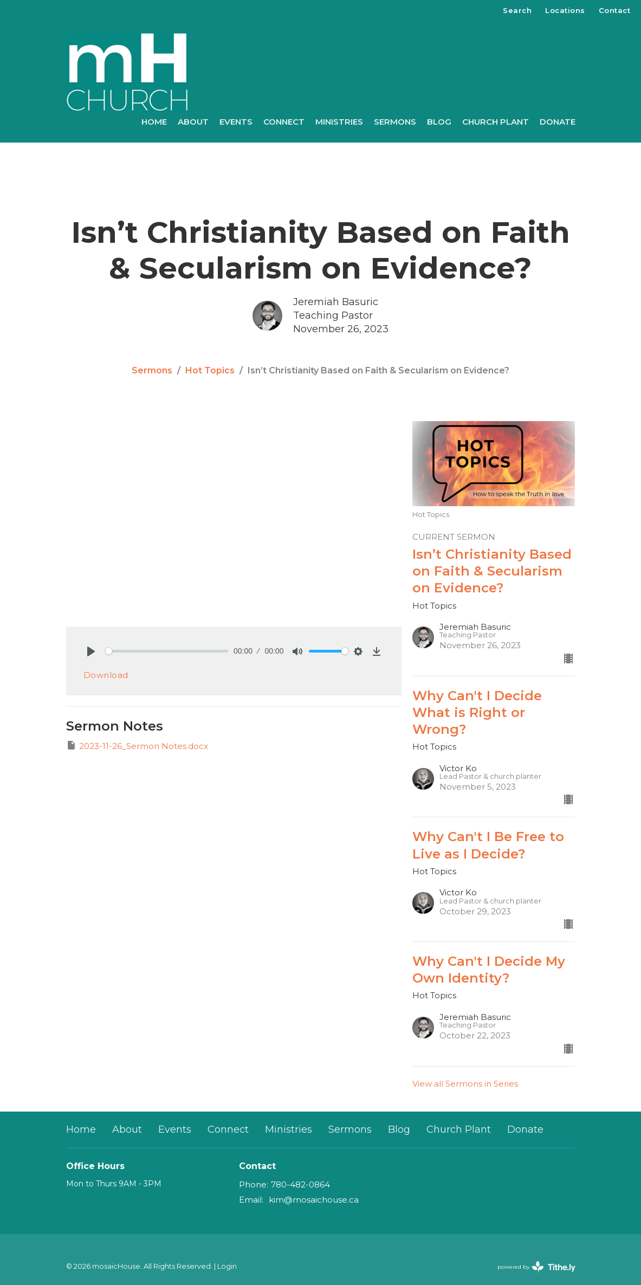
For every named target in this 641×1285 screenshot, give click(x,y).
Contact (615, 10)
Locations (565, 10)
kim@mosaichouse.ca (314, 1199)
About (193, 122)
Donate (557, 122)
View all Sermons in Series (465, 1084)
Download (105, 675)
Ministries (339, 122)
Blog (439, 122)
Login (227, 1266)
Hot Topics (210, 370)
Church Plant (495, 122)
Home (154, 122)
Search (517, 10)
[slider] (167, 651)
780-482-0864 (300, 1184)
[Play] (91, 651)
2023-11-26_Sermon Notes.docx (137, 745)
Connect (284, 122)
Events (235, 122)
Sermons (395, 122)
